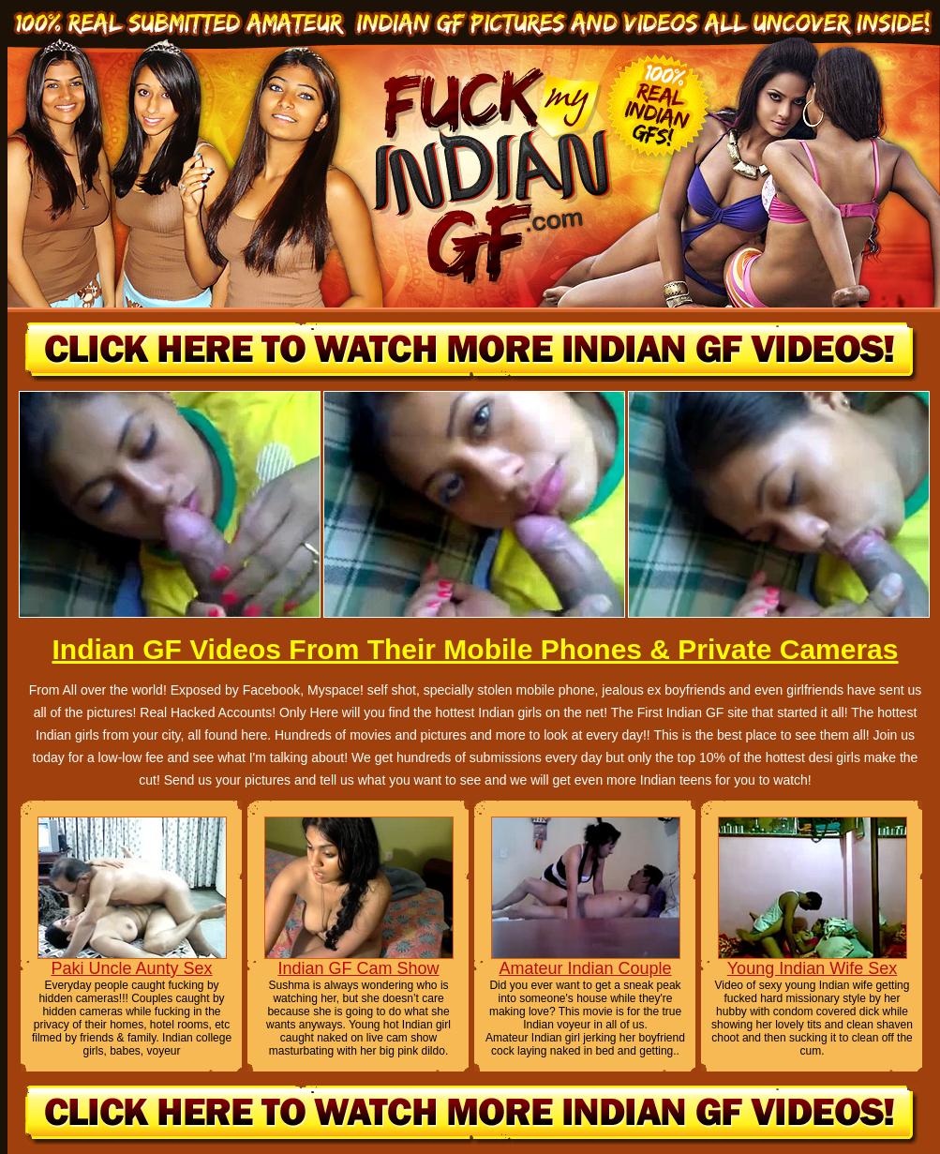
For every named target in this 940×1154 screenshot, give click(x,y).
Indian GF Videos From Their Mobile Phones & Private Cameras (475, 649)
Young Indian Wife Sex (812, 968)
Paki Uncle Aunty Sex (131, 968)
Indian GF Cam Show (358, 968)
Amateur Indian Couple (585, 968)
